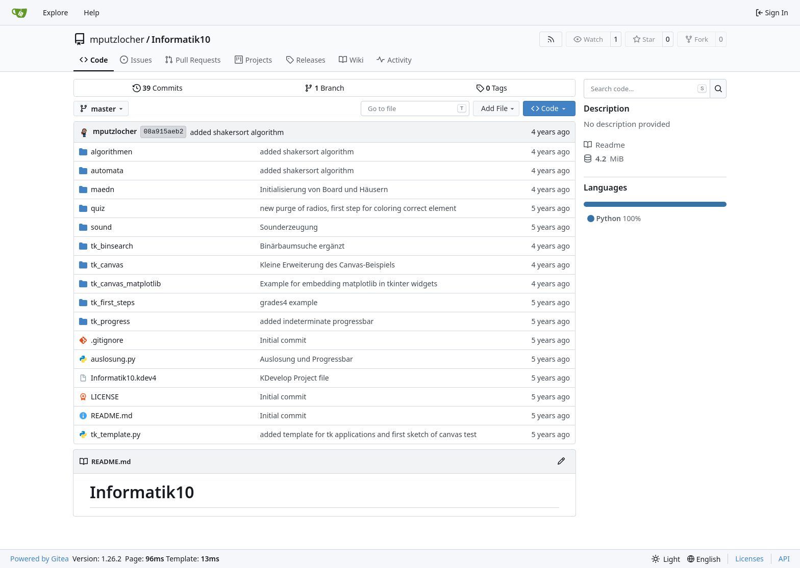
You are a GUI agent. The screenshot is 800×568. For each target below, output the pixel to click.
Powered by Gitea (39, 558)
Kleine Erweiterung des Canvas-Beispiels (327, 264)
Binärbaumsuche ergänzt (302, 246)
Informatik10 (181, 39)
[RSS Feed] (551, 39)
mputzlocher (117, 39)
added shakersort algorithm (237, 132)
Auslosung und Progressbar (306, 359)
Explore (55, 12)
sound (101, 227)
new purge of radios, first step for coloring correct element (358, 208)
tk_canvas (107, 264)
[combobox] (415, 108)
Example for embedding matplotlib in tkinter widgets (349, 283)
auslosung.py (113, 359)
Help (91, 12)
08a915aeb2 (163, 132)
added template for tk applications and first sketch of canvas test (368, 434)
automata (107, 170)
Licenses (749, 558)
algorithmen (111, 151)
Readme (604, 145)
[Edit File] (561, 461)
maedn (102, 189)
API (784, 558)
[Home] (19, 13)
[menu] (666, 559)
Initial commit (283, 340)
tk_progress (110, 321)
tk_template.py (115, 434)
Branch (324, 88)
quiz (98, 208)
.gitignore (107, 340)
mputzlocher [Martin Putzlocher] (115, 131)
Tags (491, 88)
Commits (158, 88)
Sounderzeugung (289, 227)
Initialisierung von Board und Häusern (324, 189)
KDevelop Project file (294, 378)
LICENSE (105, 396)
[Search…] (718, 88)
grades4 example (289, 302)
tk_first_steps (113, 302)
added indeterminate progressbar (317, 321)
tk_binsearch (112, 246)
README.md (112, 415)
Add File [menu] (498, 108)
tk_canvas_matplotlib (126, 283)
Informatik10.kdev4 (123, 378)
